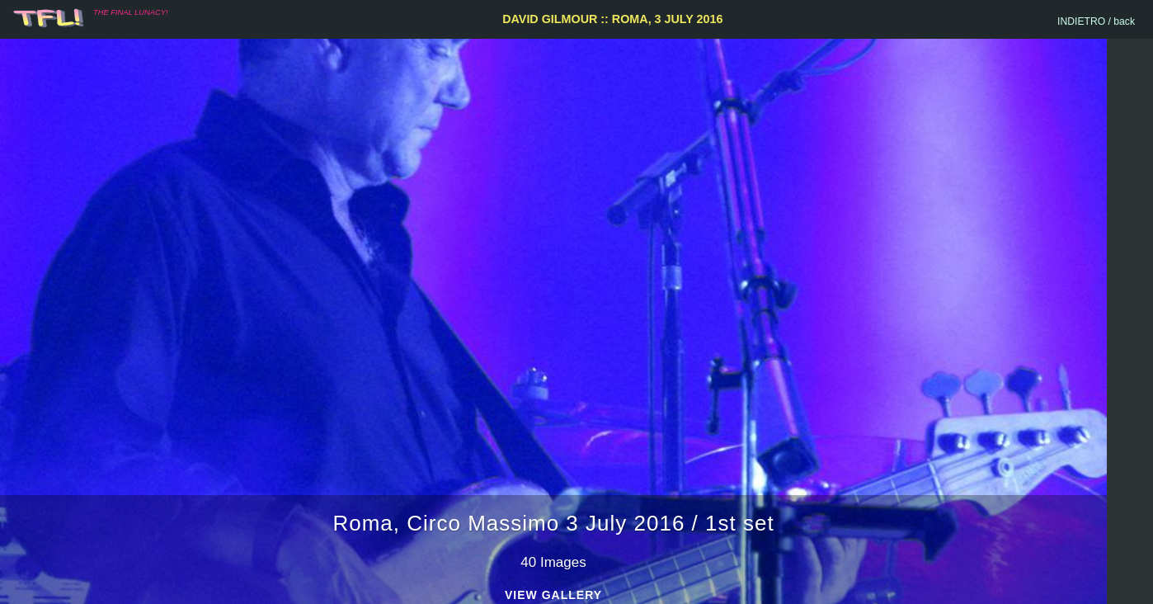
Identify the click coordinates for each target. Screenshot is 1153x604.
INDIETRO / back (1096, 21)
